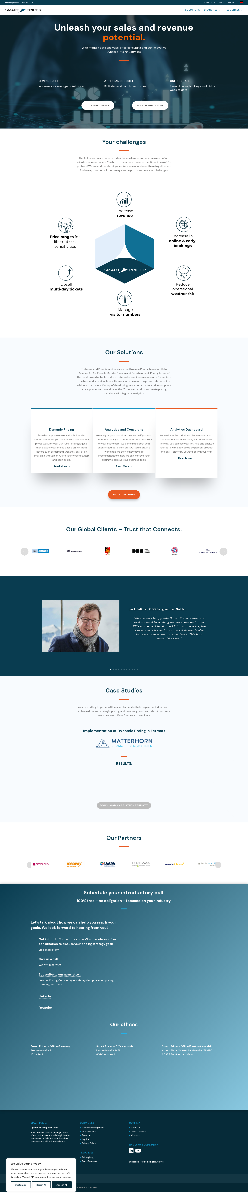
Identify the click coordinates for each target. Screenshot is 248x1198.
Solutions (192, 10)
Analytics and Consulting (124, 432)
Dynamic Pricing (58, 432)
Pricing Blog (88, 1163)
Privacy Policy (89, 1149)
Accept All (61, 1184)
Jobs (221, 3)
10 (134, 675)
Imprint (85, 1145)
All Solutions (124, 500)
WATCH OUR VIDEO (150, 107)
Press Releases (89, 1167)
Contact (232, 3)
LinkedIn (45, 1003)
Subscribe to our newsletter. (60, 981)
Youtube (45, 1014)
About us (210, 3)
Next (223, 558)
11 (137, 675)
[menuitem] (241, 3)
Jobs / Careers (138, 1137)
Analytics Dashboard (190, 432)
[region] (41, 1175)
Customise (20, 1184)
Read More (58, 473)
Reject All (41, 1184)
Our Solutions (98, 107)
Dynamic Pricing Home (93, 1133)
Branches (210, 10)
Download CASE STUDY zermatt (124, 811)
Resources (232, 10)
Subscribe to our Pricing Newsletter (146, 1168)
